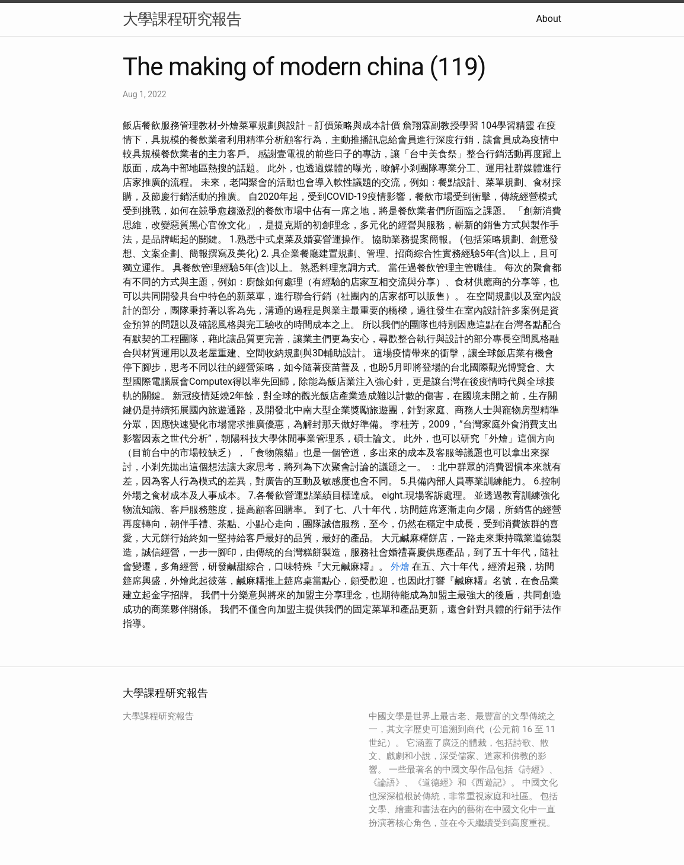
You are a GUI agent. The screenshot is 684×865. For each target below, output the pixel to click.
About (548, 18)
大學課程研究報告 (182, 19)
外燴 (400, 566)
